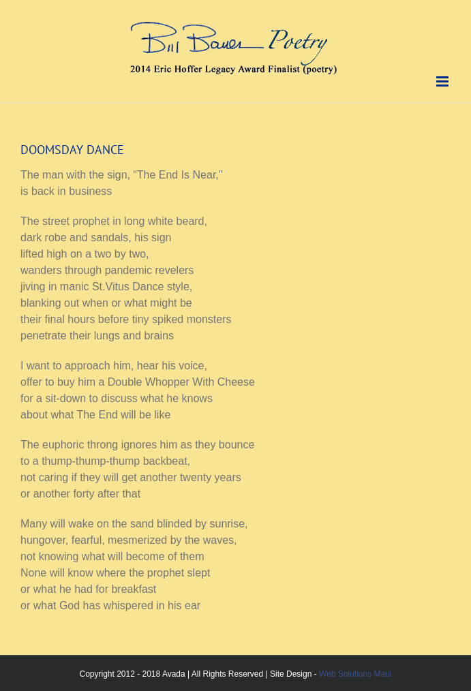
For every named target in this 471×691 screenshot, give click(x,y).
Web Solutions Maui (355, 674)
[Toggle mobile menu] (443, 81)
